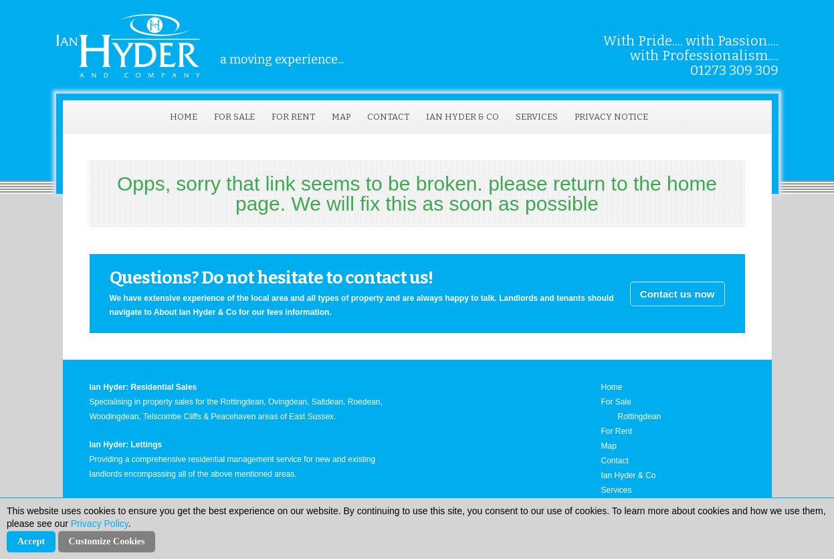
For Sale (234, 117)
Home (183, 117)
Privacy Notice (611, 117)
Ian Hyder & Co (462, 117)
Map (341, 117)
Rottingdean (639, 416)
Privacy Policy (99, 523)
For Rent (293, 117)
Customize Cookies (107, 541)
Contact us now (677, 294)
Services (537, 117)
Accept (31, 541)
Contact (388, 117)
